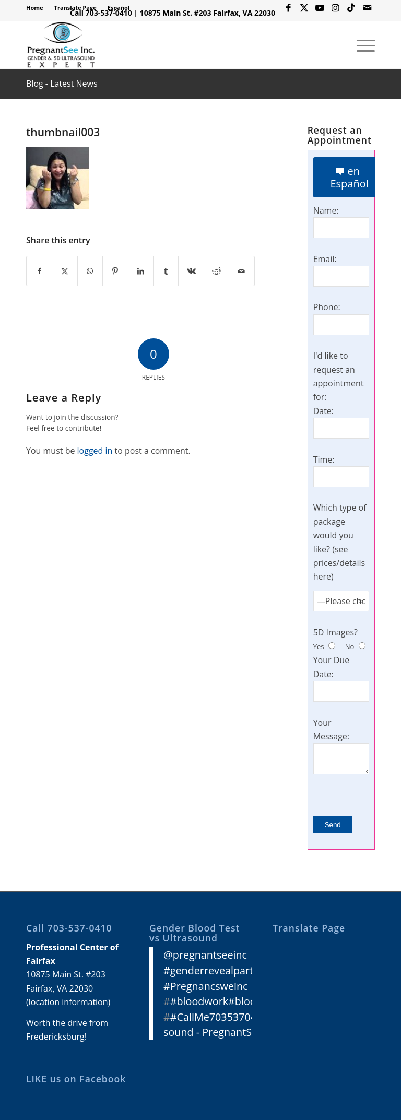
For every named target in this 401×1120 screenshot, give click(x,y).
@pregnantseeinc (205, 955)
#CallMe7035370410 (219, 1017)
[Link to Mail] (367, 8)
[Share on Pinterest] (115, 271)
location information (68, 1002)
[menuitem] (37, 7)
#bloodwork (199, 1001)
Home (34, 7)
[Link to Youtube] (319, 8)
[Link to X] (304, 8)
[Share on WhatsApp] (90, 271)
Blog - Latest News (62, 83)
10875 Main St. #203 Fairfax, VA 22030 (207, 13)
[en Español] (349, 177)
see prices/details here (339, 563)
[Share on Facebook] (39, 271)
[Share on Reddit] (216, 271)
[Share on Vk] (191, 271)
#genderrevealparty (210, 970)
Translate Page (75, 7)
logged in (95, 450)
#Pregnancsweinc (205, 986)
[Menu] (360, 44)
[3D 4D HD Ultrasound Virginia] (60, 44)
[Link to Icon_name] (351, 8)
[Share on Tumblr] (166, 271)
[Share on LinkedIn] (140, 271)
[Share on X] (64, 271)
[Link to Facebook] (288, 8)
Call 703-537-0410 (101, 13)
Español (119, 7)
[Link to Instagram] (335, 8)
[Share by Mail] (241, 271)
